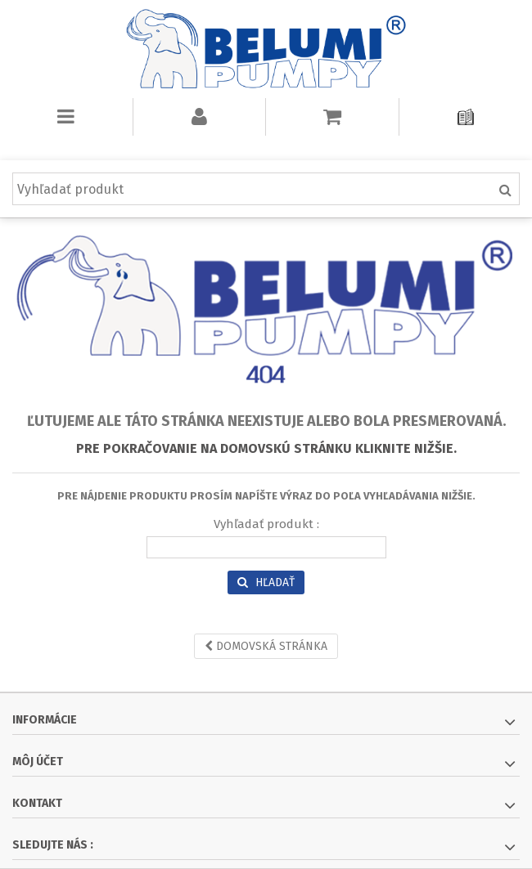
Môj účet (37, 761)
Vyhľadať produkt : (266, 524)
